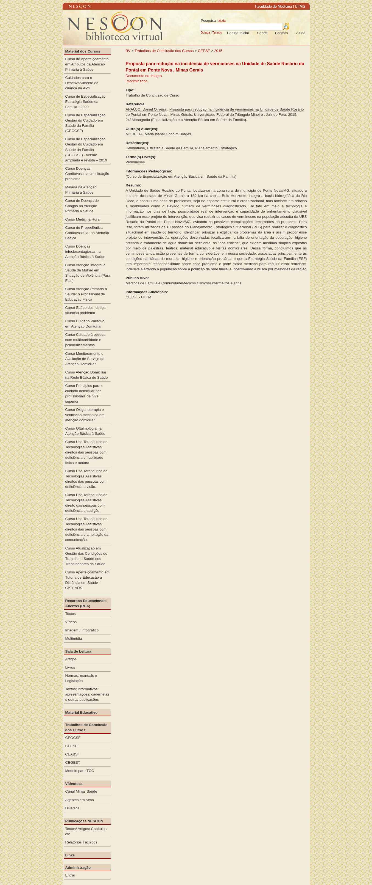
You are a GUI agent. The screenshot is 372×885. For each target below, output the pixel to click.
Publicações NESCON (84, 821)
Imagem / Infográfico (82, 630)
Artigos (71, 659)
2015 (218, 51)
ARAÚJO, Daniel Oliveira (146, 109)
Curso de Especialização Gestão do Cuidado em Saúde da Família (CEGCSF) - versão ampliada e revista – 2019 (86, 149)
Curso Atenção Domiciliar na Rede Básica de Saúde (86, 375)
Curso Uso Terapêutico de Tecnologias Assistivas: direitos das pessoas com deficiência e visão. (86, 479)
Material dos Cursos (82, 51)
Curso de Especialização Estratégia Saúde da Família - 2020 (85, 101)
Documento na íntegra (144, 76)
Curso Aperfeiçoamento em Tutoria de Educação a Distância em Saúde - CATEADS (87, 580)
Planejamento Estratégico (216, 148)
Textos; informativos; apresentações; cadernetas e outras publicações (87, 694)
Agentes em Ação (79, 800)
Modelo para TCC (79, 771)
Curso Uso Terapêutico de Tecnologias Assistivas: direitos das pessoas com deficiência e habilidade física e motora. (86, 452)
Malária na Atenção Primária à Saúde (81, 189)
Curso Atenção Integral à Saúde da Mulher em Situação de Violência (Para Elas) (87, 273)
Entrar (70, 875)
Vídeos (71, 622)
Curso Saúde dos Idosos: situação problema (86, 310)
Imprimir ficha (137, 81)
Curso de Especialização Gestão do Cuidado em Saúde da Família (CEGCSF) (85, 123)
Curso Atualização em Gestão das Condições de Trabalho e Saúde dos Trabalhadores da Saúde (86, 556)
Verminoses (135, 162)
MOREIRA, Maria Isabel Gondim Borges (158, 134)
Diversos (72, 808)
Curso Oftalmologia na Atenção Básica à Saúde (85, 431)
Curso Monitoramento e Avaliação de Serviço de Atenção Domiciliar (85, 358)
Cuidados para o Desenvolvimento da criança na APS (82, 83)
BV (128, 51)
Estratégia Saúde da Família (170, 148)
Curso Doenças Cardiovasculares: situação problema (87, 173)
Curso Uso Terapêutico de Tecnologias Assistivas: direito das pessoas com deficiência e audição (86, 503)
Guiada (205, 32)
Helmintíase (135, 148)
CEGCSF (73, 738)
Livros (70, 667)
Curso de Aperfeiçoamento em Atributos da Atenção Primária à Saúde (87, 64)
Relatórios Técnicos (81, 842)
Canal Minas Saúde (81, 791)
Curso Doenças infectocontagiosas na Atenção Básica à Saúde (85, 251)
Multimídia (73, 638)
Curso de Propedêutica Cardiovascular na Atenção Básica (87, 233)
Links (70, 855)
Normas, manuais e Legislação (81, 678)
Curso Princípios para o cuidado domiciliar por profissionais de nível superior (84, 393)
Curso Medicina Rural (82, 219)
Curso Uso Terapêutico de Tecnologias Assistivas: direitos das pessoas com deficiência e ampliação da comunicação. (86, 529)
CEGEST (72, 762)
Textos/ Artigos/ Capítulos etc (86, 831)
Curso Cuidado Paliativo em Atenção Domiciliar (85, 323)
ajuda (221, 20)
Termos (217, 32)
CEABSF (72, 754)
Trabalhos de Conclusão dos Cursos (164, 51)
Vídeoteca (74, 784)
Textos (70, 614)
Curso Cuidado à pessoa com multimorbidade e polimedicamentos (85, 339)
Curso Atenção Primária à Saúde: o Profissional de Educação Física (86, 294)
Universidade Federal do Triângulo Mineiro (228, 114)
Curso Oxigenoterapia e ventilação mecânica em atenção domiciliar (85, 415)
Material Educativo (81, 712)
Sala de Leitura (78, 651)
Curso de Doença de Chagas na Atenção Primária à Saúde (82, 206)
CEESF (204, 51)
